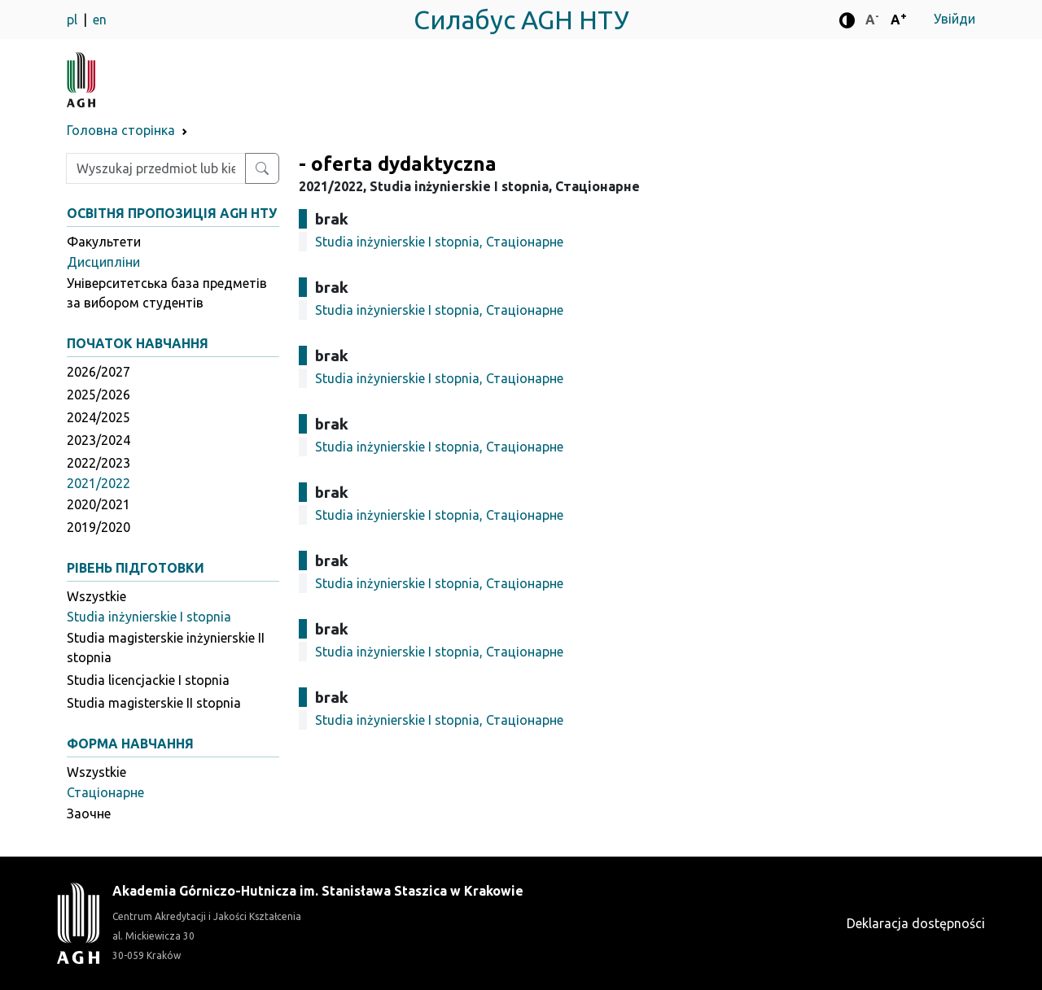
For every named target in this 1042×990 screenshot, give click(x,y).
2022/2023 (98, 463)
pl (74, 19)
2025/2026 (98, 394)
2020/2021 (98, 504)
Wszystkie (96, 596)
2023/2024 (98, 440)
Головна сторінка (121, 130)
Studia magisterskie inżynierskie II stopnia (166, 647)
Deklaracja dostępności (916, 923)
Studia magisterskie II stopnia (154, 703)
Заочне (89, 813)
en (100, 19)
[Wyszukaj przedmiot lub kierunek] (262, 168)
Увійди (954, 18)
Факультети (104, 241)
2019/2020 (98, 527)
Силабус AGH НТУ (521, 19)
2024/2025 (98, 417)
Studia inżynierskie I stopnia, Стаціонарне (439, 241)
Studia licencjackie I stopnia (148, 680)
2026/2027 (98, 371)
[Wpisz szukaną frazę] (156, 168)
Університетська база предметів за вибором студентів (167, 293)
